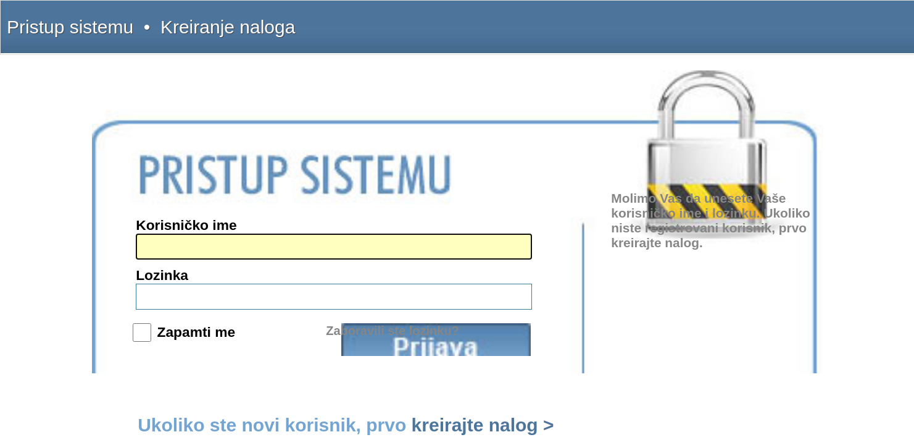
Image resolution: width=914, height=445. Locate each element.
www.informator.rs (208, 282)
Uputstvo (624, 19)
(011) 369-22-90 (204, 181)
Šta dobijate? (585, 19)
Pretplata (690, 19)
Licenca (722, 19)
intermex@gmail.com (212, 218)
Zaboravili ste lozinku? (545, 271)
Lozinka (448, 215)
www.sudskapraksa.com (216, 272)
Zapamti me (467, 244)
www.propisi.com (206, 263)
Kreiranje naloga (235, 19)
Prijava (554, 249)
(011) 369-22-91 (204, 191)
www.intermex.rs (205, 244)
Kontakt (657, 19)
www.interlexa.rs (205, 254)
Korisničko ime (461, 190)
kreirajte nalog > (624, 298)
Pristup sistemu (183, 19)
